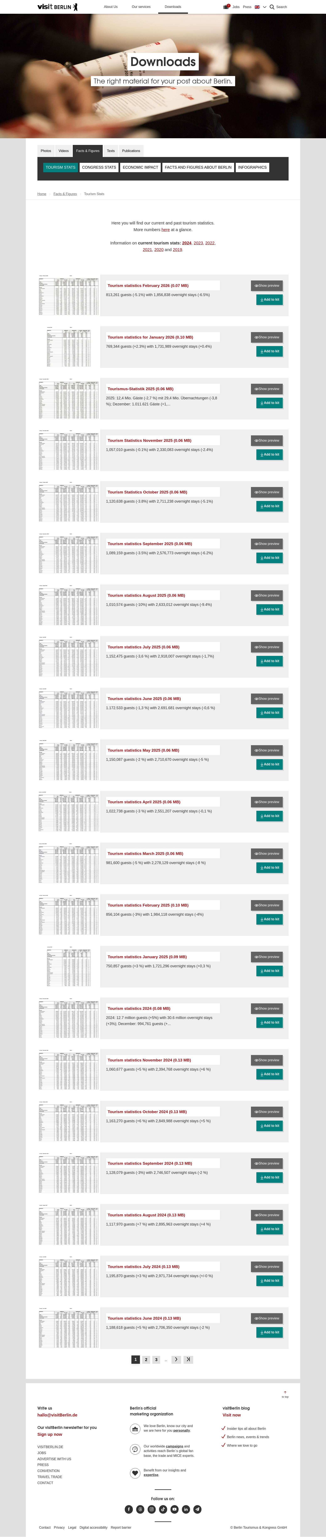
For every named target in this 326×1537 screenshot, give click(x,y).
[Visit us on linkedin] (186, 1509)
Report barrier (121, 1527)
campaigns (174, 1446)
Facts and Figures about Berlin (198, 167)
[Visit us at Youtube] (174, 1509)
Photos (46, 151)
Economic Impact (140, 167)
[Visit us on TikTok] (163, 1509)
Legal (72, 1527)
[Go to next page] (176, 1360)
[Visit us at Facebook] (129, 1509)
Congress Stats (99, 167)
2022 (210, 243)
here (166, 229)
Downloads (173, 7)
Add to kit (269, 300)
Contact (45, 1483)
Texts (111, 151)
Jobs (236, 7)
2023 (198, 243)
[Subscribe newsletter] (197, 1509)
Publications (131, 151)
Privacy (59, 1527)
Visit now (232, 1415)
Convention (48, 1471)
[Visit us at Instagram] (152, 1509)
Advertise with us (54, 1459)
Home (41, 194)
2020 (159, 249)
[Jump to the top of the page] (285, 1394)
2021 (147, 249)
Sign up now (49, 1434)
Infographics (252, 167)
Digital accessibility (93, 1527)
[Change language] (260, 7)
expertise (151, 1475)
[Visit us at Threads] (140, 1509)
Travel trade (49, 1477)
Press (247, 7)
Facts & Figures (87, 151)
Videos (64, 151)
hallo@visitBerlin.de (57, 1415)
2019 (177, 249)
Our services (141, 7)
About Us (111, 7)
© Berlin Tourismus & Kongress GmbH (258, 1527)
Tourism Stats (60, 167)
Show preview (266, 286)
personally (181, 1430)
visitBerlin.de (50, 1447)
